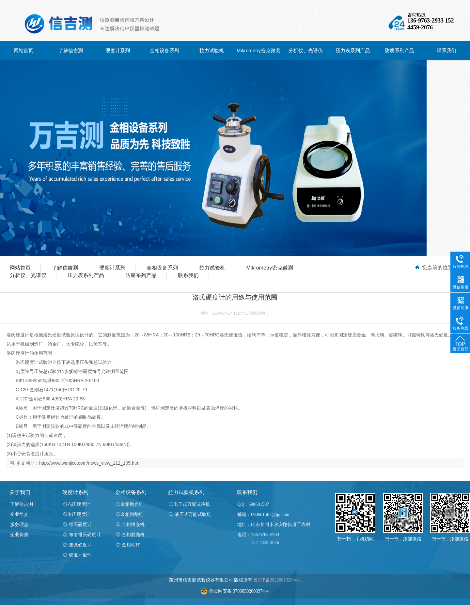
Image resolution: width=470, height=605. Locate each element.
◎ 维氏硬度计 (77, 524)
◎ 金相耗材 (128, 544)
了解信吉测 (70, 50)
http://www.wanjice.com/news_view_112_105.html (90, 463)
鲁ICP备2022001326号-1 (277, 580)
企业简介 (19, 514)
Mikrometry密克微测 (258, 50)
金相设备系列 (164, 50)
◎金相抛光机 (129, 504)
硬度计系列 (117, 50)
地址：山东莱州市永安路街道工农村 (273, 524)
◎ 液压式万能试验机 (190, 514)
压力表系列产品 (353, 50)
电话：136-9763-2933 (258, 534)
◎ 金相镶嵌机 (130, 524)
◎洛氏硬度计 (76, 514)
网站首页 (23, 50)
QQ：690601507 (253, 504)
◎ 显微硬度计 (77, 544)
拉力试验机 (211, 50)
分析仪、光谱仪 (306, 50)
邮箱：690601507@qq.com (263, 514)
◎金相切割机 (129, 514)
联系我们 (446, 50)
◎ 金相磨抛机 (130, 534)
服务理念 (19, 524)
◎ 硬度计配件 (77, 554)
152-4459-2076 (265, 542)
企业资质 (19, 534)
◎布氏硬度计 (76, 504)
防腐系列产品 (399, 50)
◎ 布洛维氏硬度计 (82, 534)
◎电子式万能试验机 (189, 504)
